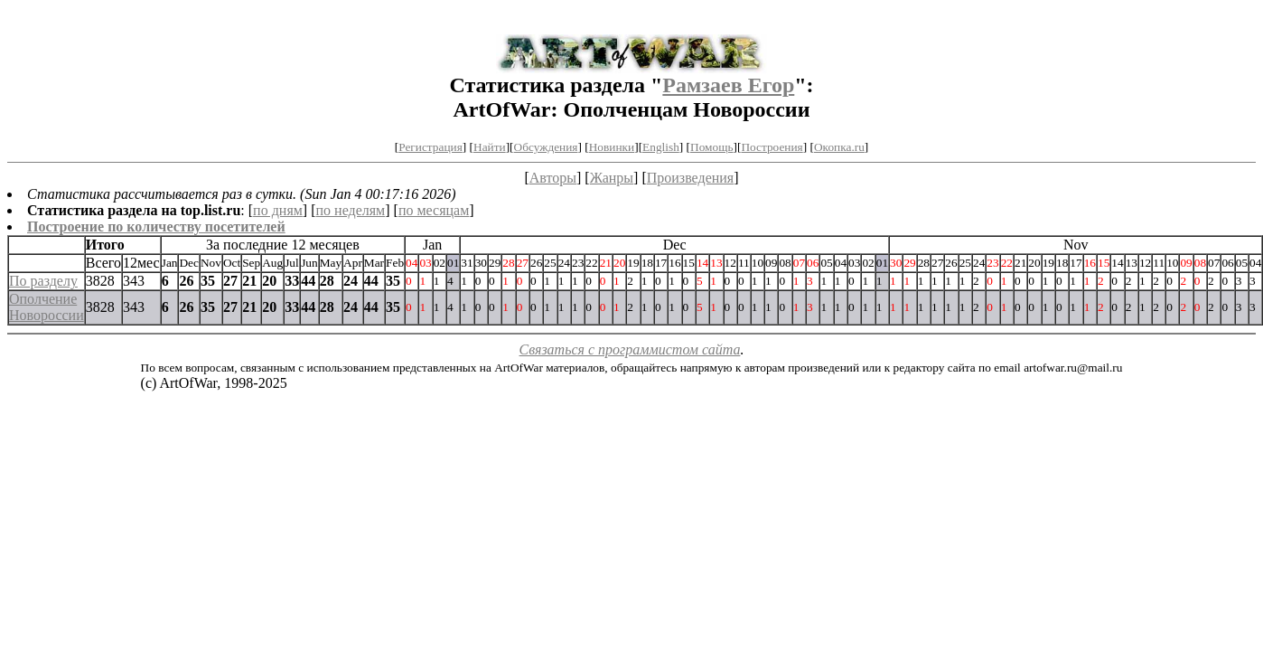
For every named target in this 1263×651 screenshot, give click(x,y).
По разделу (43, 280)
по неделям (351, 210)
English (660, 147)
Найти (489, 147)
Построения (771, 147)
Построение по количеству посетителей (156, 226)
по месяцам (433, 210)
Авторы (552, 177)
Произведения (690, 177)
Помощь (711, 147)
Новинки (611, 147)
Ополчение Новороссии (46, 307)
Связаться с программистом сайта (630, 349)
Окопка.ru (839, 147)
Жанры (611, 177)
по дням (278, 210)
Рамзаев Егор (728, 85)
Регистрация (430, 147)
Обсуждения (546, 147)
